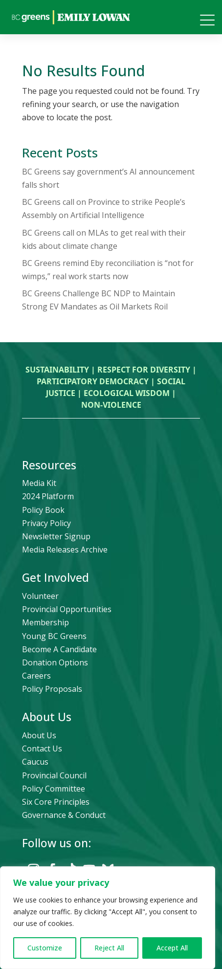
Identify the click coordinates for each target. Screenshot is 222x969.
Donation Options (55, 662)
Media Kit (39, 483)
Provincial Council (54, 775)
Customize (44, 947)
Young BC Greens (54, 636)
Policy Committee (53, 788)
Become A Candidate (59, 649)
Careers (36, 675)
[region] (107, 917)
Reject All (109, 947)
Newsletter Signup (56, 536)
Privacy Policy (46, 523)
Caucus (35, 761)
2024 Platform (48, 496)
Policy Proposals (52, 688)
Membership (45, 622)
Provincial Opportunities (66, 609)
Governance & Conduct (64, 815)
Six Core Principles (55, 801)
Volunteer (40, 596)
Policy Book (43, 510)
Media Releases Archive (65, 549)
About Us (39, 735)
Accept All (172, 947)
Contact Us (42, 748)
